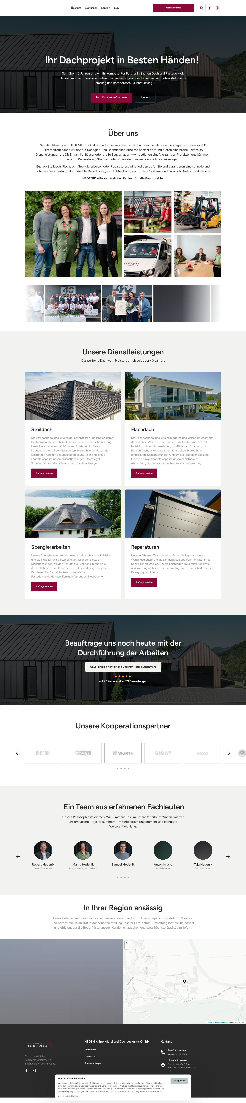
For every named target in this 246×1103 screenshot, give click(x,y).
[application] (184, 987)
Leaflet (242, 1028)
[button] (228, 862)
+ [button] (127, 948)
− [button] (127, 952)
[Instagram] (218, 11)
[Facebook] (210, 11)
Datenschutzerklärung (68, 1096)
